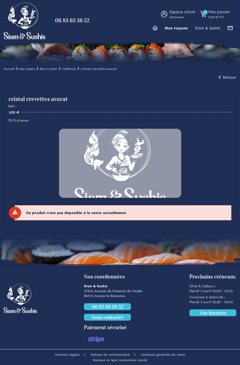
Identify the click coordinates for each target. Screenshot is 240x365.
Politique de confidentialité (110, 354)
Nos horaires (212, 313)
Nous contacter (107, 317)
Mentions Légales (67, 354)
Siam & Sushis (207, 27)
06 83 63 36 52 (72, 20)
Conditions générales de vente (163, 354)
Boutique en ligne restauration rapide (120, 360)
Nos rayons (176, 27)
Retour (229, 77)
